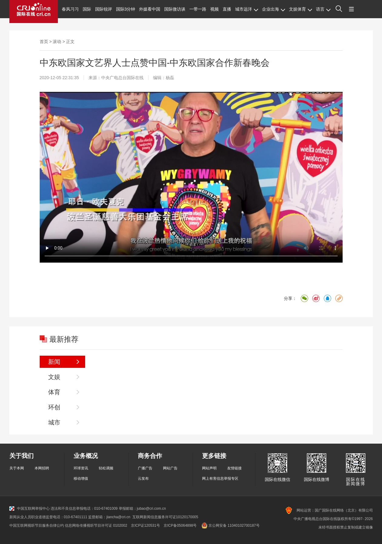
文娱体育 (300, 9)
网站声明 (209, 468)
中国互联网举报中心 (29, 508)
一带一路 (197, 9)
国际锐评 (103, 9)
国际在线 (33, 11)
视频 (214, 9)
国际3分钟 (125, 9)
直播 (227, 9)
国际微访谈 (174, 9)
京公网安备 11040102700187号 (229, 525)
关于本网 (16, 468)
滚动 (57, 41)
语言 (323, 9)
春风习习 (70, 9)
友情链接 (234, 468)
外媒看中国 (149, 9)
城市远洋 (246, 9)
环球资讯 (81, 468)
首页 (44, 41)
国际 (87, 9)
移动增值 (81, 478)
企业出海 (273, 9)
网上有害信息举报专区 (220, 478)
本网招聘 (42, 468)
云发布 (143, 478)
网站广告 (170, 468)
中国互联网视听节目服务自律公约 (36, 525)
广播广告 (145, 468)
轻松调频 (106, 468)
